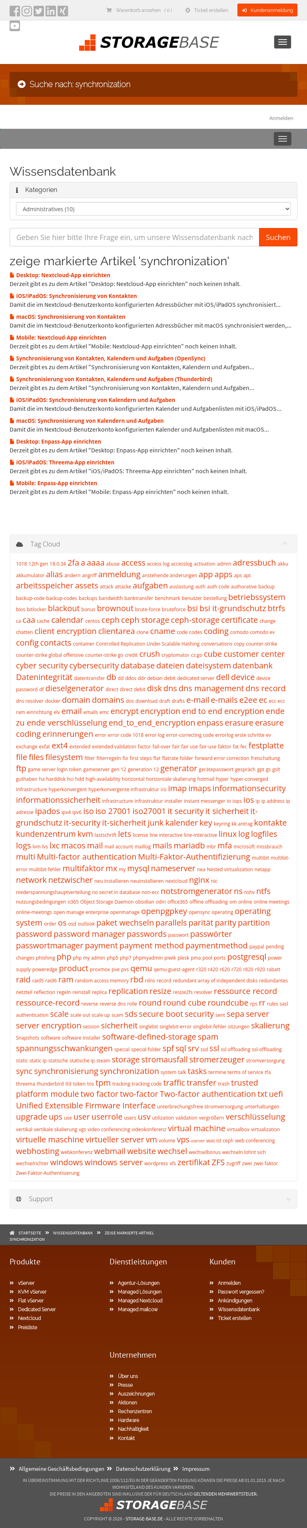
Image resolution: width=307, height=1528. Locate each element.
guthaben (27, 779)
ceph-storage (195, 619)
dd (121, 678)
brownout (115, 608)
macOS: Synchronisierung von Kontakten (68, 316)
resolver (203, 992)
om (233, 901)
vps (183, 1139)
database (137, 665)
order (50, 923)
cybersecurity (94, 665)
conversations (216, 643)
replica (99, 992)
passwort (178, 935)
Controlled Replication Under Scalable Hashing (147, 643)
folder (186, 758)
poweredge (45, 969)
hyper (222, 779)
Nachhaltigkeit (129, 1429)
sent (220, 1015)
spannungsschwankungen (64, 1048)
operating (222, 912)
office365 (177, 901)
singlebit (148, 1026)
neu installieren (111, 881)
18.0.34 (58, 563)
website (141, 1151)
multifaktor (83, 868)
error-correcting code (189, 735)
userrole (107, 1116)
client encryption (65, 631)
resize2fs (183, 992)
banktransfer (138, 598)
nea (201, 869)
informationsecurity (249, 788)
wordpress (156, 1163)
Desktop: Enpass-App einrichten (55, 441)
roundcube (227, 1002)
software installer (81, 1037)
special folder (146, 1049)
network (31, 879)
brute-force (147, 609)
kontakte (270, 822)
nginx (199, 879)
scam (117, 1015)
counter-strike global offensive (50, 655)
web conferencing (255, 1140)
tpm (103, 1082)
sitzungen (238, 1026)
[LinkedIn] (51, 13)
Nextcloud (25, 1318)
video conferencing (109, 1129)
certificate (239, 619)
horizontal (133, 779)
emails (91, 712)
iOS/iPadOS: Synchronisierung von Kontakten (73, 296)
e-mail (197, 699)
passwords (147, 933)
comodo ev (262, 632)
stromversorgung (265, 1060)
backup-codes (61, 598)
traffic (174, 1082)
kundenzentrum (46, 833)
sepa (235, 1013)
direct (112, 689)
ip (257, 801)
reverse (90, 1003)
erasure (239, 722)
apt (247, 575)
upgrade (31, 1116)
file (21, 757)
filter (89, 758)
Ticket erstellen (206, 10)
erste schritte (250, 735)
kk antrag (242, 823)
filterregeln (108, 758)
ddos (130, 678)
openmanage (125, 912)
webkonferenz (77, 1152)
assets (86, 585)
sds (131, 1013)
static (22, 1060)
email (72, 711)
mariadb (189, 845)
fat (236, 746)
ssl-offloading (267, 1049)
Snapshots (27, 1037)
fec (243, 746)
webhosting (37, 1151)
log (243, 833)
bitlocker (36, 609)
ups (55, 1116)
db (111, 677)
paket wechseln (125, 922)
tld (69, 1083)
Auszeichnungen (132, 1394)
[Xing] (63, 13)
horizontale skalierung (170, 779)
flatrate (170, 758)
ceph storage (145, 619)
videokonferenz (149, 1129)
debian (154, 678)
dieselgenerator (74, 688)
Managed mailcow (134, 1309)
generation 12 (143, 769)
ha (42, 779)
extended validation (114, 746)
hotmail (206, 779)
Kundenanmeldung (267, 10)
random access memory (102, 980)
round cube (184, 1002)
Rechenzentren (131, 1411)
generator (178, 768)
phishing (45, 957)
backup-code (30, 598)
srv (193, 1048)
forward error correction (222, 758)
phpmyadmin (148, 957)
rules (272, 1003)
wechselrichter (32, 1163)
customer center (254, 653)
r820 (248, 969)
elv (57, 712)
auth (200, 586)
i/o (164, 789)
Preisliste (23, 1327)
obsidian (144, 901)
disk (154, 688)
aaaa (95, 562)
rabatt (273, 969)
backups (88, 598)
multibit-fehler (45, 869)
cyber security (42, 665)
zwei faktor (265, 1163)
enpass (210, 722)
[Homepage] (149, 42)
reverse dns (113, 1003)
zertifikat (193, 1162)
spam (208, 1036)
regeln (64, 992)
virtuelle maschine (50, 1139)
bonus (89, 609)
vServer (22, 1283)
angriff (89, 575)
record (164, 980)
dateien (170, 665)
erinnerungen (67, 733)
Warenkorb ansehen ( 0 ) (139, 10)
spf (168, 1048)
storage (126, 1059)
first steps (141, 758)
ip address (273, 801)
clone (143, 632)
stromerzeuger (217, 1059)
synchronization (129, 1071)
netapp (263, 869)
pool (207, 957)
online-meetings (34, 912)
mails (162, 845)
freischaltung (265, 758)
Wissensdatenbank (73, 1233)
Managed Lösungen (135, 1292)
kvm (85, 833)
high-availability (103, 779)
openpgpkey (164, 911)
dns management (211, 688)
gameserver (96, 769)
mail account (118, 846)
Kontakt (122, 1438)
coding (216, 631)
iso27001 (149, 811)
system (169, 1072)
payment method (152, 945)
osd (72, 923)
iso (88, 811)
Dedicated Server (33, 1309)
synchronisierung (66, 1071)
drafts (178, 701)
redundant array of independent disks (215, 980)
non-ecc (150, 892)
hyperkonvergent (68, 789)
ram (66, 979)
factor (144, 746)
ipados (47, 811)
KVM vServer (28, 1292)
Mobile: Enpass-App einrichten (53, 483)
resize (160, 991)
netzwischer (70, 879)
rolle (132, 1003)
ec (263, 699)
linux (228, 833)
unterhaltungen (262, 1106)
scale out (80, 1015)
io (229, 801)
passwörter (211, 933)
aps (238, 575)
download (146, 701)
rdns (150, 980)
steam (103, 1060)
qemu (141, 968)
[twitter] (39, 13)
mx (111, 868)
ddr (142, 678)
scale (59, 1013)
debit (170, 678)
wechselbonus (205, 1152)
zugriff (233, 1163)
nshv (249, 892)
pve (116, 969)
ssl (214, 1048)
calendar (67, 619)
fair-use (207, 746)
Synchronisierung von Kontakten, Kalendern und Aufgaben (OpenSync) (107, 358)
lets (124, 833)
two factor (99, 1093)
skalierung (270, 1025)
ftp (21, 768)
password (34, 933)
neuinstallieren (146, 881)
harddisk (56, 779)
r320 (201, 969)
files (36, 757)
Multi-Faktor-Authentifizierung (194, 856)
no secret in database (116, 892)
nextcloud (176, 881)
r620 (225, 969)
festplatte (266, 745)
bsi (192, 608)
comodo (239, 632)
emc (104, 712)
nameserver (173, 868)
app (206, 574)
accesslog (181, 563)
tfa (268, 1072)
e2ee (248, 699)
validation (186, 1117)
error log (155, 735)
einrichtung (39, 712)
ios (248, 799)
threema (25, 1083)
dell (223, 677)
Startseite (29, 1233)
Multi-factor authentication (86, 856)
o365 (73, 901)
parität (201, 922)
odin (161, 901)
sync (24, 1071)
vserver (198, 1141)
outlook (86, 923)
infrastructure (117, 801)
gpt (260, 769)
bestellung (215, 598)
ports (219, 957)
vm (151, 1139)
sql (180, 1048)
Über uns (124, 1376)
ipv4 (66, 812)
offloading (216, 901)
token (79, 1083)
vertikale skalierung (55, 1129)
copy (239, 643)
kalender (181, 822)
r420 (213, 969)
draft (164, 701)
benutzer (192, 598)
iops (237, 801)
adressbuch (254, 562)
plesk (183, 957)
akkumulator (30, 575)
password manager (89, 933)
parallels (171, 922)
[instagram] (27, 13)
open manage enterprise (81, 912)
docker (52, 701)
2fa (73, 562)
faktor (224, 746)
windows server (114, 1162)
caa (28, 619)
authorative (244, 586)
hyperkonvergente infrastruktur (123, 789)
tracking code (147, 1083)
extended (79, 746)
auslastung (181, 586)
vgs (82, 1129)
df (41, 689)
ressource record (245, 991)
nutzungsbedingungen (41, 901)
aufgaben (150, 585)
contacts (55, 642)
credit (131, 655)
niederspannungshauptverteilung (53, 892)
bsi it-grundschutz (232, 608)
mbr (211, 846)
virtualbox (238, 1129)
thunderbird (50, 1083)
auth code (218, 586)
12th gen (38, 563)
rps (253, 1003)
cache (43, 621)
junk (155, 822)
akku (283, 563)
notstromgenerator (196, 891)
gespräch (245, 769)
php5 (112, 957)
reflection (44, 992)
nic (214, 881)
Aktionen (123, 1403)
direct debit (133, 689)
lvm (36, 846)
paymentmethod (216, 945)
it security (185, 811)
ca (18, 621)
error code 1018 (126, 735)
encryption (160, 711)
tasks (197, 1071)
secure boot (161, 1013)
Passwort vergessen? (236, 1292)
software (50, 1037)
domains (108, 699)
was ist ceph (219, 1140)
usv (144, 1116)
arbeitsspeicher (45, 585)
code (182, 632)
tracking (121, 1083)
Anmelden (281, 118)
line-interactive (200, 835)
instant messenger (204, 801)
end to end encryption (223, 711)
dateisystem (208, 665)
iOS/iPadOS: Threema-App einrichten (62, 462)
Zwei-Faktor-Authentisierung (48, 1173)
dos (130, 701)
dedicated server (195, 678)
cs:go (196, 655)
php (64, 956)
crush (149, 653)
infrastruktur (149, 801)
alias (54, 574)
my (122, 869)
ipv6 (77, 812)
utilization (163, 1117)
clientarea (116, 631)
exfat (44, 746)
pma (196, 957)
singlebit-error (175, 1026)
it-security (82, 822)
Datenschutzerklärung (139, 1468)
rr (262, 1002)
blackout (64, 608)
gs (268, 769)
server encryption (49, 1025)
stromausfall (165, 1059)
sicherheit (119, 1025)
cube (213, 653)
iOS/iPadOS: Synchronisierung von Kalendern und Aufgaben (92, 400)
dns (170, 688)
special (122, 1049)
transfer (201, 1082)
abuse (113, 563)
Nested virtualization (230, 869)
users (130, 1117)
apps (224, 574)
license (140, 835)
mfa (224, 845)
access (133, 562)
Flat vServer (27, 1301)
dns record (265, 688)
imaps (199, 788)
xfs (172, 1163)
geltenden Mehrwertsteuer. (225, 1494)
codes (195, 632)
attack (107, 586)
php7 (126, 957)
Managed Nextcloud (136, 1301)
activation (204, 563)
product (73, 968)
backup (266, 586)
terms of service (245, 1072)
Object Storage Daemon (107, 901)
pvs (125, 969)
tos (90, 1083)
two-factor (139, 1093)
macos (73, 845)
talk (182, 1072)
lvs (45, 846)
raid (23, 979)
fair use (189, 746)
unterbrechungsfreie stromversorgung (200, 1106)
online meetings (271, 901)
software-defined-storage (149, 1036)
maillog (143, 846)
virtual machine (196, 1128)
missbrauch (269, 846)
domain (76, 699)
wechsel (172, 1151)
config (27, 642)
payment (101, 945)
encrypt (124, 711)
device (243, 677)
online (245, 901)
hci (70, 779)
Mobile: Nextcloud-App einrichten (58, 337)
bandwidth (111, 598)
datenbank (253, 665)
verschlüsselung (255, 1116)
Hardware (124, 1420)
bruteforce (173, 609)
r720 (236, 969)
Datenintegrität (44, 677)
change (267, 621)
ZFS (218, 1162)
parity (225, 922)
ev (268, 735)
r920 (260, 969)
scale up (101, 1015)
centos (92, 621)
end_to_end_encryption (152, 722)
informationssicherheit (58, 799)
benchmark (167, 598)
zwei (247, 1163)
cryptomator (175, 655)
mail (95, 845)
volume (167, 1140)
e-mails (224, 699)
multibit (260, 857)
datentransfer (89, 678)
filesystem (64, 757)
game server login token (55, 769)
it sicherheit (227, 811)
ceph (111, 619)
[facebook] (15, 13)
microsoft (244, 846)
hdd (79, 779)
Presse (121, 1385)
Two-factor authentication (208, 1093)
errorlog (224, 735)
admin (224, 563)
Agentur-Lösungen (134, 1283)
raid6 (51, 980)
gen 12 (118, 769)
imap (177, 788)
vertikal (24, 1129)
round (150, 1002)
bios (20, 609)
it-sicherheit (124, 822)
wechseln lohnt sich (244, 1152)
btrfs (276, 608)
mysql (138, 868)
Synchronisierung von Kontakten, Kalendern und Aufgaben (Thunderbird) (111, 379)
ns (238, 891)
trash (223, 1083)
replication (128, 991)
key (205, 822)
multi (25, 856)
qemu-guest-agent (174, 969)
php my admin (89, 957)
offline (196, 901)
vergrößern (211, 1117)
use (68, 1117)
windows (66, 1162)
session (91, 1026)
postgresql (246, 956)
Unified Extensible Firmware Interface (85, 1105)
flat (157, 758)
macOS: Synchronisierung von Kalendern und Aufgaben (87, 420)
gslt (276, 769)
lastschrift (106, 835)
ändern (72, 575)
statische (58, 1060)
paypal (256, 946)
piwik (170, 957)
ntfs (263, 891)
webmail (110, 1151)
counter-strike (261, 643)
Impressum (191, 1468)
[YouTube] (15, 28)
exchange (26, 746)
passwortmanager (50, 945)
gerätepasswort (216, 769)
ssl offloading (235, 1049)
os (62, 922)
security (199, 1013)
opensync (199, 912)
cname (162, 631)
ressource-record (48, 1002)
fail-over (161, 746)
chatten (24, 632)
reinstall (81, 992)
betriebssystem (256, 597)
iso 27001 (113, 811)
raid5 (38, 980)
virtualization (265, 1129)
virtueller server (115, 1139)
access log (158, 563)
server (257, 1013)
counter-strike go (104, 655)
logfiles (264, 833)
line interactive (166, 835)
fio (125, 758)
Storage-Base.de (144, 1519)
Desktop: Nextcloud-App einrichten (60, 275)
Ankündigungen (230, 1301)
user (82, 1116)
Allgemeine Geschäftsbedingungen (57, 1468)
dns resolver (30, 701)
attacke (123, 586)
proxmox (100, 969)
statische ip (82, 1060)
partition (254, 922)
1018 (21, 563)
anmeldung (119, 574)
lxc (55, 845)
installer (174, 801)
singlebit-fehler (210, 1026)
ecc (272, 701)
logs (23, 845)
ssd (204, 1049)
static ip (38, 1060)
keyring (222, 823)
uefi (276, 1093)
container (83, 643)
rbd (137, 979)
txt (262, 1093)
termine (217, 1072)
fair (176, 746)
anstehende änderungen (169, 575)
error (100, 735)
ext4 (60, 745)
